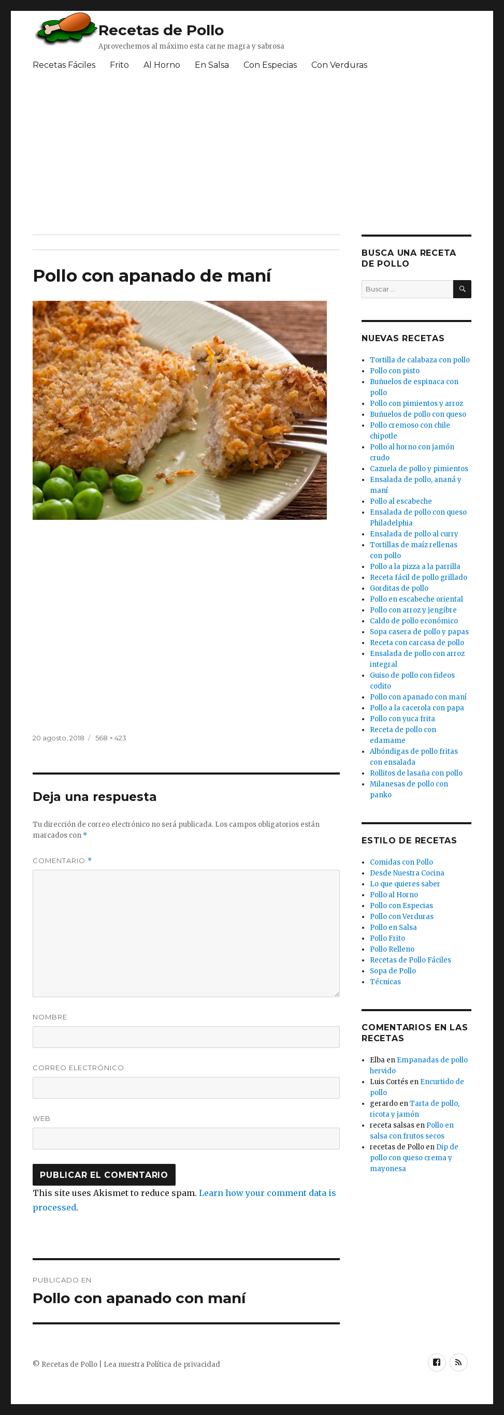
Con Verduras (339, 65)
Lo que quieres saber (405, 884)
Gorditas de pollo (399, 588)
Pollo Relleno (392, 949)
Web (42, 1118)
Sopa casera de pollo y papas (419, 632)
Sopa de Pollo (393, 971)
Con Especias (270, 65)
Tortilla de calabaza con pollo (420, 360)
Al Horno (161, 65)
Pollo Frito (387, 938)
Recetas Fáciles (64, 65)
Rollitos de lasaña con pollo (416, 773)
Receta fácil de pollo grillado (418, 577)
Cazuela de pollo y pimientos (419, 468)
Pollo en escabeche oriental (416, 599)
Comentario (62, 860)
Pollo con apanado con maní (418, 697)
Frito (119, 65)
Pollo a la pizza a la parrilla (415, 566)
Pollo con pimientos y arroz (416, 403)
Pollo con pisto (395, 371)
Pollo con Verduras (402, 916)
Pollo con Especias (401, 905)
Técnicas (385, 982)
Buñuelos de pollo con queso (418, 414)
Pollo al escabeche (401, 501)
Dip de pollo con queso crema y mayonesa (414, 1158)
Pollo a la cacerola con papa (417, 708)
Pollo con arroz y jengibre (413, 610)
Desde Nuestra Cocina (407, 873)
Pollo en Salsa (393, 927)
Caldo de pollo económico (414, 621)
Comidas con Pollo (401, 862)
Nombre (50, 1017)
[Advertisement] (221, 156)
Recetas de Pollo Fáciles (410, 960)
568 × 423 (110, 738)
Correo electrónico (78, 1067)
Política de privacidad (183, 1364)
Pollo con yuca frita (402, 718)
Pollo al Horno (394, 895)
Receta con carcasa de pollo (417, 642)
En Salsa (212, 65)
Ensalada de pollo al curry (414, 534)
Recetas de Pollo (161, 30)
